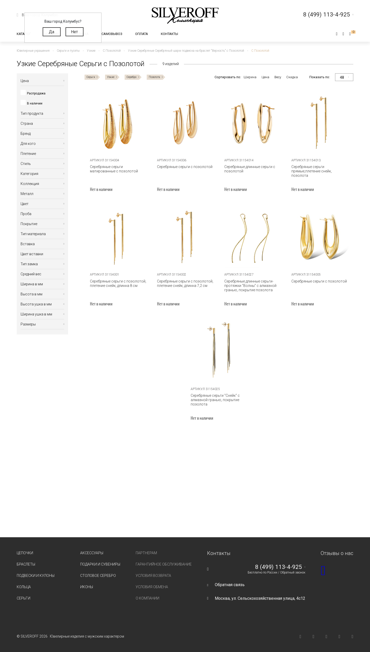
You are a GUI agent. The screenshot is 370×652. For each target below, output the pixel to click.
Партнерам (146, 553)
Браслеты (26, 564)
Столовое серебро (98, 576)
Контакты (169, 34)
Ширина (250, 77)
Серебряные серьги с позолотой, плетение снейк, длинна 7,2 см (185, 283)
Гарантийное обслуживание (164, 564)
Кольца (24, 587)
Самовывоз (111, 34)
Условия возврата (153, 576)
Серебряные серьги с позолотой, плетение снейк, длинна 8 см (118, 283)
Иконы (86, 587)
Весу (277, 77)
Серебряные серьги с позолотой (184, 167)
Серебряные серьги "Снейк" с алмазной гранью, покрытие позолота (215, 399)
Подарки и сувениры (100, 564)
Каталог (24, 34)
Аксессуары (91, 553)
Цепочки (25, 553)
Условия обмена (152, 587)
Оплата (141, 34)
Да (51, 31)
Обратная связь (230, 584)
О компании (147, 598)
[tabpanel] (118, 122)
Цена (265, 77)
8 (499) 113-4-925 (278, 567)
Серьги (23, 598)
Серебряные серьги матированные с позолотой (114, 169)
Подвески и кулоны (35, 576)
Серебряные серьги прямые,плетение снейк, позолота (311, 171)
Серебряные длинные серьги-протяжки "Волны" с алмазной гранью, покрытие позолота (250, 285)
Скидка (292, 77)
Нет (74, 31)
